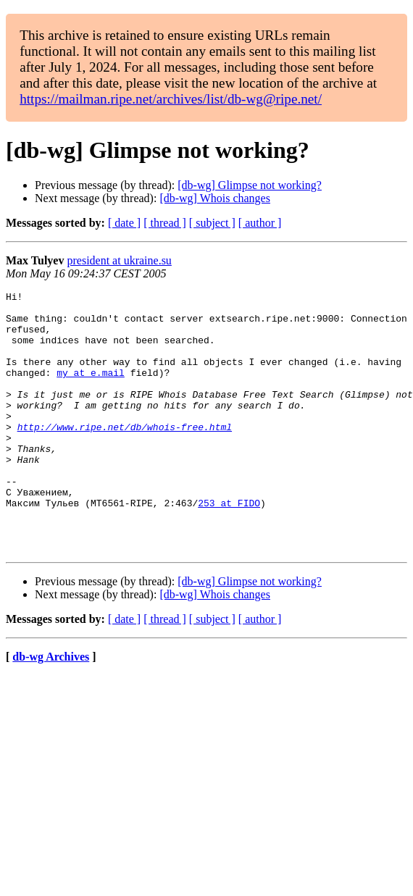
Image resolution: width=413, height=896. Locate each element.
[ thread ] (164, 223)
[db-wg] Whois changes (214, 198)
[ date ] (124, 223)
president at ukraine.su (119, 260)
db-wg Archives (50, 709)
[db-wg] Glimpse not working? (250, 185)
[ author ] (260, 223)
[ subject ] (212, 223)
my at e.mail (91, 389)
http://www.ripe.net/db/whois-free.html (124, 454)
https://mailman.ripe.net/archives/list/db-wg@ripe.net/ (171, 98)
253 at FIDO (229, 546)
